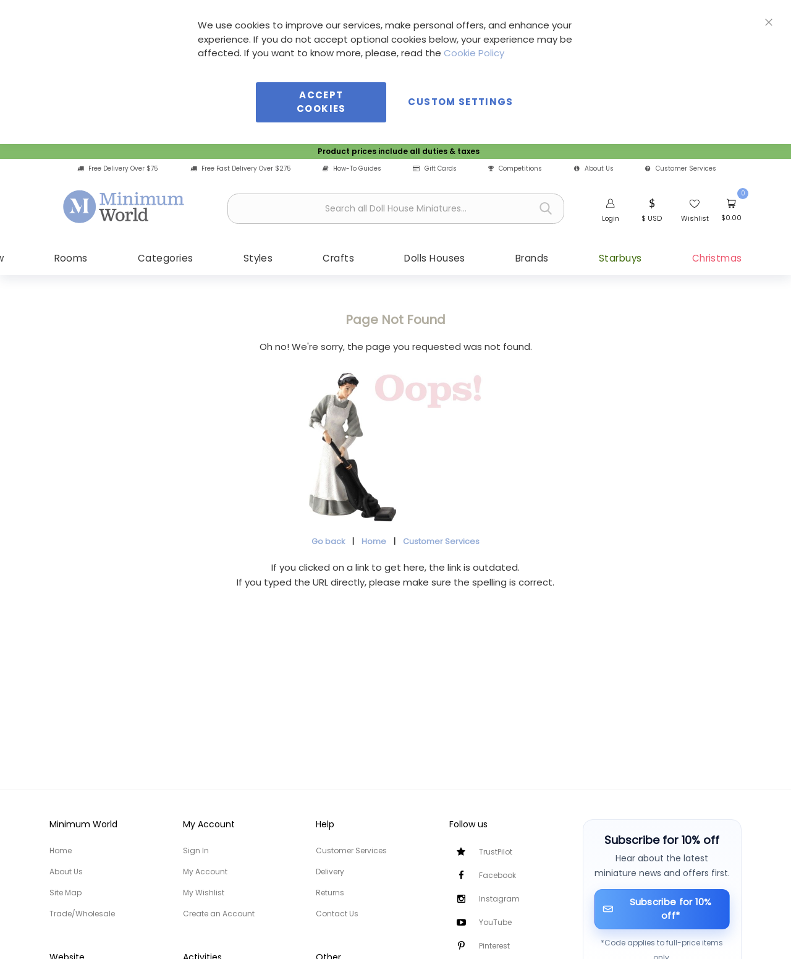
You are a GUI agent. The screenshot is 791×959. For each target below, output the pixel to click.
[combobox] (395, 209)
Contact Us (337, 913)
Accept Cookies (321, 102)
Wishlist (695, 218)
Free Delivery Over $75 (117, 168)
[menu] (395, 258)
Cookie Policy (474, 52)
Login (610, 218)
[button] (651, 209)
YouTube (495, 922)
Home (374, 542)
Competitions (515, 168)
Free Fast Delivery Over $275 (240, 168)
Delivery (330, 871)
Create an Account (219, 913)
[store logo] (124, 207)
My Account (205, 871)
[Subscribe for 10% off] (662, 909)
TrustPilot (495, 851)
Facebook (497, 875)
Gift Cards (435, 168)
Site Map (65, 892)
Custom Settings (460, 101)
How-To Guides (352, 168)
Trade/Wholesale (82, 913)
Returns (330, 892)
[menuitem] (85, 258)
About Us (594, 168)
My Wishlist (203, 892)
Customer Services (680, 168)
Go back (328, 542)
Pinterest (494, 945)
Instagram (499, 898)
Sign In (196, 850)
